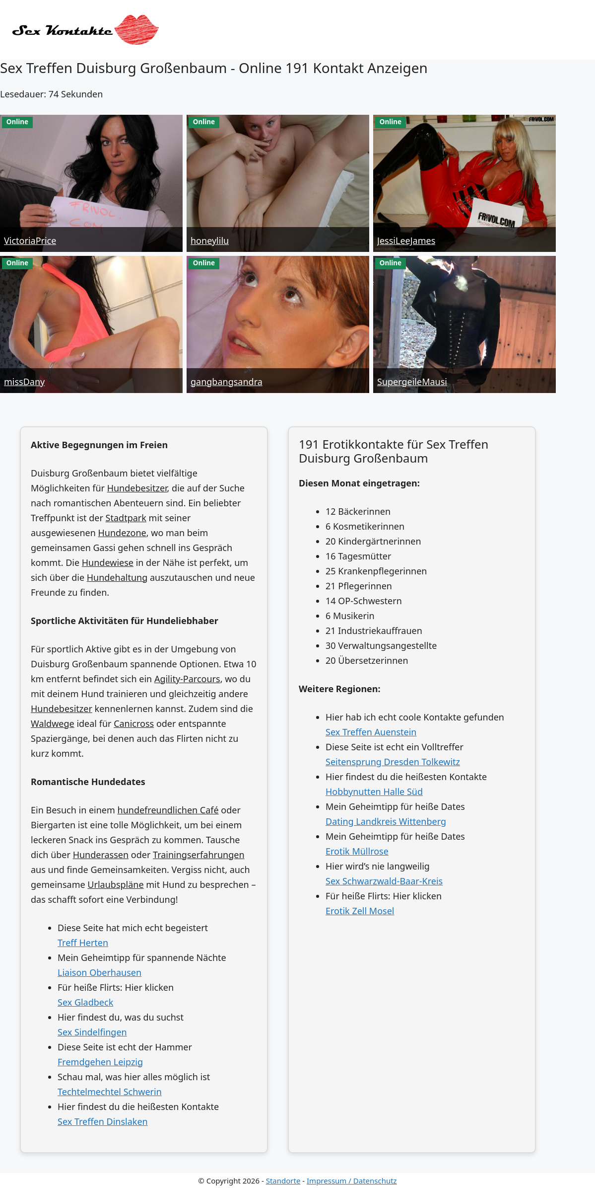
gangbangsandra (227, 382)
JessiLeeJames (406, 240)
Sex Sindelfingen (92, 1032)
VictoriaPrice (30, 240)
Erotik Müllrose (357, 851)
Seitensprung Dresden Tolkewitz (393, 762)
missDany (24, 382)
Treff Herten (83, 943)
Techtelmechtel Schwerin (110, 1092)
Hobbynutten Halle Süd (374, 791)
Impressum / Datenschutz (352, 1181)
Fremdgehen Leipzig (100, 1062)
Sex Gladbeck (85, 1002)
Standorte (283, 1181)
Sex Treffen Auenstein (371, 732)
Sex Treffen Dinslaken (103, 1121)
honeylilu (210, 240)
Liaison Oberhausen (99, 972)
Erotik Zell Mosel (360, 911)
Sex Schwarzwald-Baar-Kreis (384, 881)
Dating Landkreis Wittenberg (386, 821)
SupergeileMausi (412, 382)
